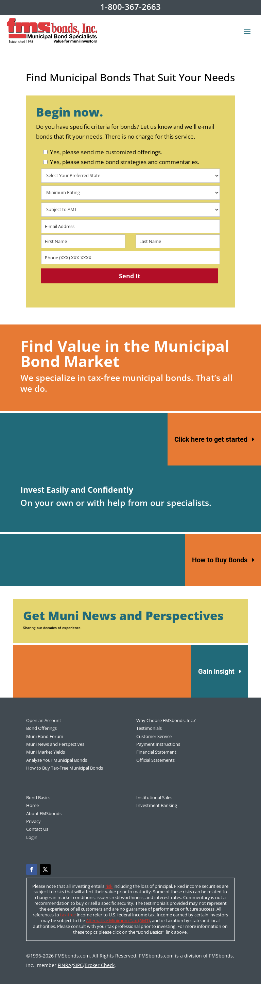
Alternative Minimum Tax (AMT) (118, 920)
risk (108, 886)
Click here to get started (210, 439)
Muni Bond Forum (44, 736)
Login (31, 837)
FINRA (64, 965)
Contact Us (37, 829)
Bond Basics (38, 797)
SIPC (78, 965)
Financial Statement (156, 752)
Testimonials (149, 728)
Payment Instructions (158, 744)
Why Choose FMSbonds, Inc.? (166, 720)
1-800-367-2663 (130, 6)
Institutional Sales (154, 797)
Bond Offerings (41, 728)
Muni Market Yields (45, 752)
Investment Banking (156, 805)
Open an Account (43, 720)
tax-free (68, 915)
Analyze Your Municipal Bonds (56, 760)
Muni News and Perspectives (55, 744)
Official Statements (155, 760)
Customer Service (154, 736)
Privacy (33, 821)
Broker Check (100, 965)
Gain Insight (216, 671)
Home (32, 805)
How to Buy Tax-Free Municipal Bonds (64, 768)
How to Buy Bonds (219, 560)
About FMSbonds (44, 813)
